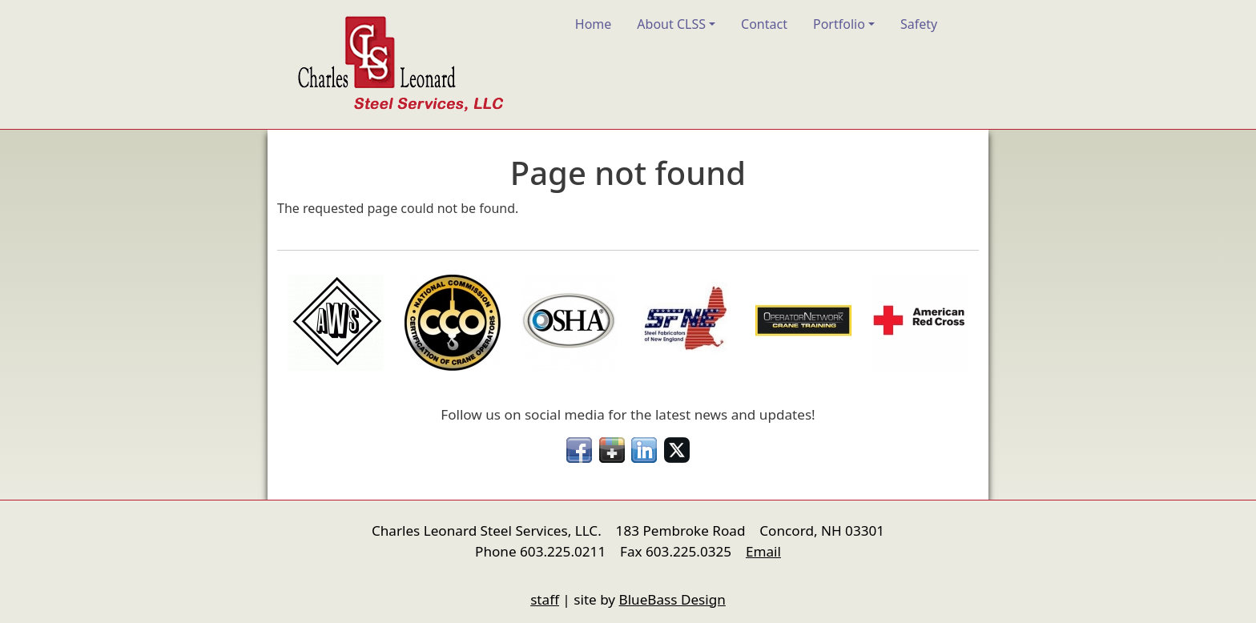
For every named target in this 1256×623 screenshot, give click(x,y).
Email (763, 551)
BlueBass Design (672, 599)
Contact (764, 24)
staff (544, 599)
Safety (918, 24)
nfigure (288, 569)
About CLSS (671, 24)
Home (593, 24)
